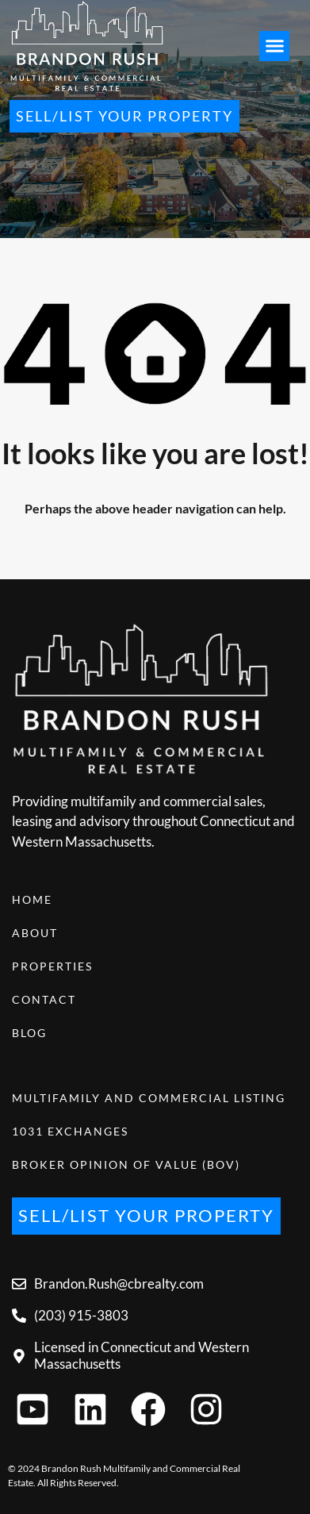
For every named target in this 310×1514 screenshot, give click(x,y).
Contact (44, 999)
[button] (274, 46)
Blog (29, 1032)
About (35, 933)
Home (32, 899)
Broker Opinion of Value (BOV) (126, 1164)
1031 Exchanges (70, 1131)
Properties (52, 966)
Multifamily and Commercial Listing (148, 1098)
